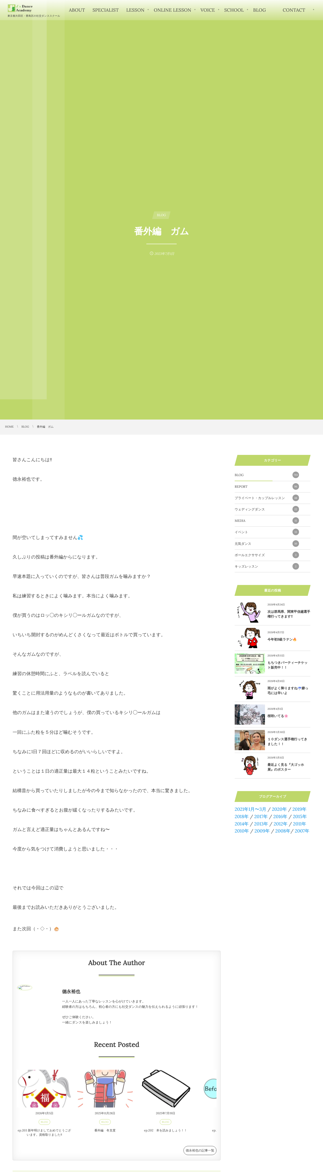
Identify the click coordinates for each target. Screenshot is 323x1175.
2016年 (280, 816)
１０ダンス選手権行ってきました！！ (287, 741)
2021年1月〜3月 (250, 809)
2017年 (261, 816)
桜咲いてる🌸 (277, 716)
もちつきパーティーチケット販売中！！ (287, 664)
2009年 (262, 831)
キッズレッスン (267, 566)
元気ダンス (267, 543)
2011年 (299, 824)
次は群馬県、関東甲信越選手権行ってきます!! (288, 613)
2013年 (261, 824)
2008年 (282, 831)
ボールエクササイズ (267, 555)
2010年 (242, 831)
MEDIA (267, 520)
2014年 (242, 824)
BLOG (267, 475)
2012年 (280, 824)
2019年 (299, 809)
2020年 (279, 809)
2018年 (242, 816)
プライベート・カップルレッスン (267, 498)
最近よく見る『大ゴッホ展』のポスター (285, 767)
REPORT (267, 486)
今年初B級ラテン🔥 (282, 639)
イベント (267, 532)
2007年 (302, 831)
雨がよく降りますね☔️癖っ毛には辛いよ (287, 690)
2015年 (300, 816)
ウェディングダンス (267, 509)
